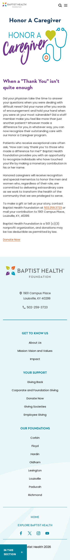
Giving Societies (35, 406)
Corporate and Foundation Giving (35, 390)
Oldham (35, 462)
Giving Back (35, 382)
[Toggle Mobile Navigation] (65, 5)
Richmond (35, 495)
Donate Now (11, 239)
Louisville (35, 479)
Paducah (35, 487)
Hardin (35, 454)
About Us (35, 343)
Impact (35, 359)
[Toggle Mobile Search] (60, 5)
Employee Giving (35, 415)
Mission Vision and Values (35, 351)
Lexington (35, 470)
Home (35, 517)
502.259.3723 (53, 208)
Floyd (35, 446)
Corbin (35, 438)
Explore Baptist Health (35, 525)
